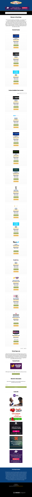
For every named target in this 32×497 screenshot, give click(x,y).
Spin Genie (16, 334)
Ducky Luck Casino (16, 280)
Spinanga (16, 172)
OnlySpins (16, 117)
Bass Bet (16, 38)
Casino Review (16, 47)
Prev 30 (22, 348)
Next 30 (25, 348)
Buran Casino (16, 190)
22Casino (16, 56)
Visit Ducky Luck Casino (15, 373)
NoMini (16, 74)
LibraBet (16, 244)
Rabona (16, 262)
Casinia (16, 208)
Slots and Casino (16, 298)
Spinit (16, 154)
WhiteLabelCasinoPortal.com (19, 486)
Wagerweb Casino (16, 316)
